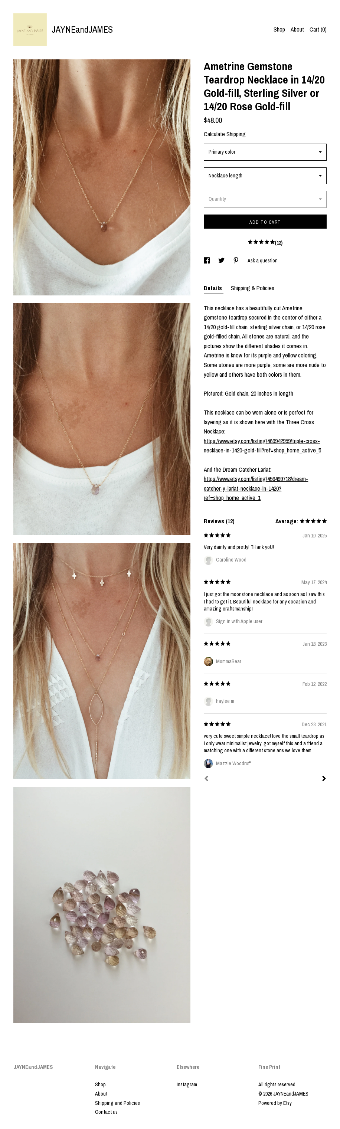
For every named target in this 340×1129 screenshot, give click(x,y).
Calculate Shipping (225, 134)
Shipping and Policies (117, 1103)
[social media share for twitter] (222, 260)
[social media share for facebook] (207, 260)
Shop (279, 29)
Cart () (318, 29)
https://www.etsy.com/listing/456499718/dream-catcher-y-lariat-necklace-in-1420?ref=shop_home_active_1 (256, 488)
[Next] (324, 779)
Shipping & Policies (252, 288)
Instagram (187, 1084)
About (297, 29)
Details (213, 288)
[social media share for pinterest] (236, 260)
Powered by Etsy (275, 1103)
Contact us (106, 1112)
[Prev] (206, 779)
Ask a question (263, 260)
